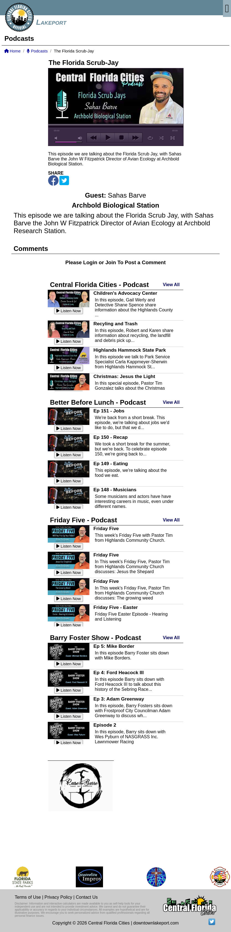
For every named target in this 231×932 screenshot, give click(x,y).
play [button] (107, 137)
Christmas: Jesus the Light (124, 376)
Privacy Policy (58, 897)
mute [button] (57, 138)
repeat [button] (150, 137)
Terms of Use (28, 897)
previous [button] (94, 137)
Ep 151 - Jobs (108, 411)
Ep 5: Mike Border (113, 646)
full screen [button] (172, 137)
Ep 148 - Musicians (114, 489)
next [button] (135, 137)
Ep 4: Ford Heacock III (118, 672)
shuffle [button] (161, 137)
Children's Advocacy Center (125, 293)
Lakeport (51, 22)
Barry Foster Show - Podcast (95, 637)
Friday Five (106, 528)
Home (12, 51)
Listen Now (68, 311)
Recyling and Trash (115, 323)
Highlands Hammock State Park (129, 350)
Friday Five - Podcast (83, 520)
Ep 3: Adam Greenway (118, 699)
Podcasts (37, 51)
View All (171, 284)
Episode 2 (104, 725)
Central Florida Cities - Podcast (99, 284)
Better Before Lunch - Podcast (98, 402)
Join (110, 262)
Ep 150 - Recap (110, 437)
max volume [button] (80, 138)
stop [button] (121, 137)
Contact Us (87, 897)
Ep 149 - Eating (110, 463)
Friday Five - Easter (115, 607)
